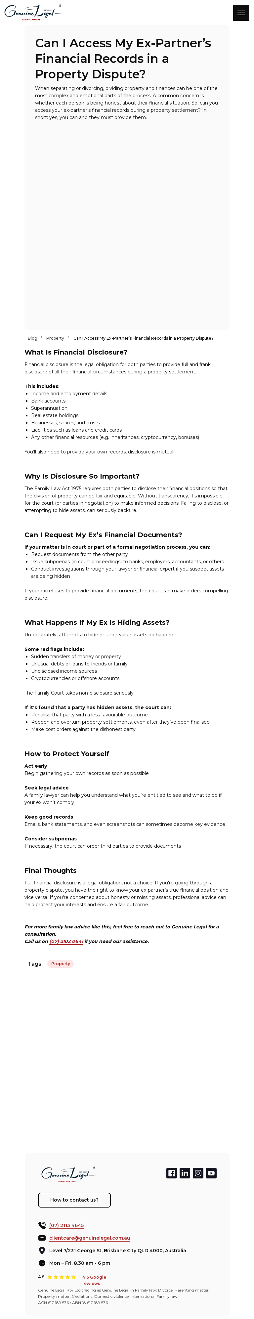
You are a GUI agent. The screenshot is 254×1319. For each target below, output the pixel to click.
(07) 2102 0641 (66, 941)
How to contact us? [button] (74, 1200)
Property (55, 338)
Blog (32, 338)
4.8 (41, 1276)
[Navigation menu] (241, 13)
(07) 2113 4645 (66, 1225)
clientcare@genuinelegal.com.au (89, 1238)
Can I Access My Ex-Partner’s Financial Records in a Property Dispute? (143, 338)
